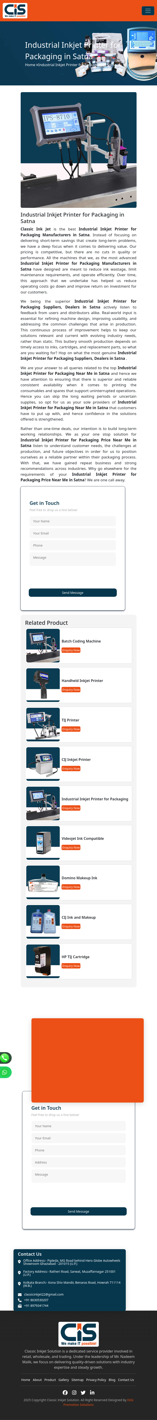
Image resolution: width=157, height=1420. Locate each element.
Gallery (64, 1380)
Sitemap (77, 1380)
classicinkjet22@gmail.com (44, 1294)
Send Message (72, 593)
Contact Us (126, 1380)
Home (30, 64)
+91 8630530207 (36, 1300)
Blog (112, 1380)
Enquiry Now (71, 650)
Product (50, 1380)
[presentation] (64, 578)
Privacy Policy (96, 1380)
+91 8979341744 (36, 1305)
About (37, 1380)
